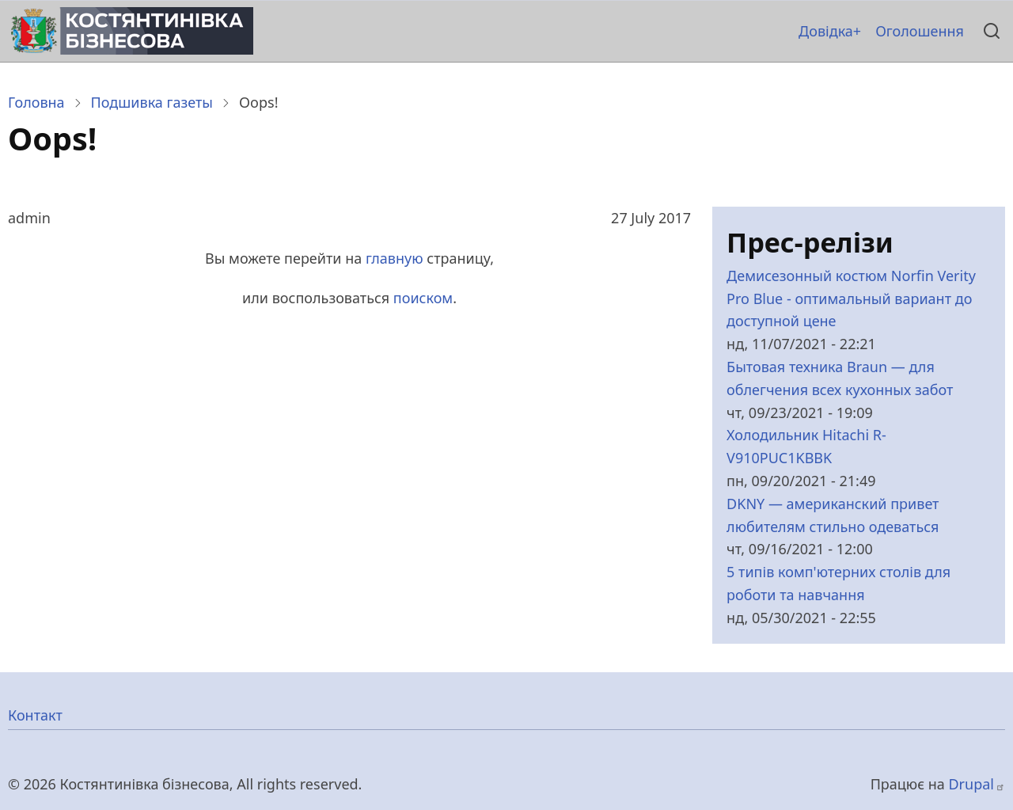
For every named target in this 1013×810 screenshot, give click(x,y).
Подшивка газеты (152, 102)
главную (394, 258)
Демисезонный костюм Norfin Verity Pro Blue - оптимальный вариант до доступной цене (851, 298)
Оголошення (919, 30)
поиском (423, 297)
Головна (36, 102)
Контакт (35, 714)
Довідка (826, 30)
